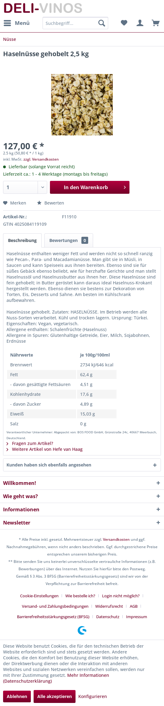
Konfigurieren (92, 696)
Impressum (136, 616)
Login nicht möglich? (121, 596)
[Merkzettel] (124, 23)
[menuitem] (16, 23)
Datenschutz (107, 616)
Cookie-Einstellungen (39, 596)
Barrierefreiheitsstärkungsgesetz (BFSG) (53, 616)
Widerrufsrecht (109, 606)
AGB (133, 606)
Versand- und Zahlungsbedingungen (55, 606)
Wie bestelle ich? (80, 596)
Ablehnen (17, 696)
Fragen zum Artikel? (29, 443)
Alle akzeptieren (54, 696)
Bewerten (50, 203)
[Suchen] (101, 23)
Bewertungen (68, 240)
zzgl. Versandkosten (41, 159)
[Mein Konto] (139, 23)
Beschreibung (22, 240)
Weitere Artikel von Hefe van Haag (44, 449)
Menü (17, 22)
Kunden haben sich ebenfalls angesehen (48, 465)
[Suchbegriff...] (75, 23)
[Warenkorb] (154, 23)
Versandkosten (116, 539)
